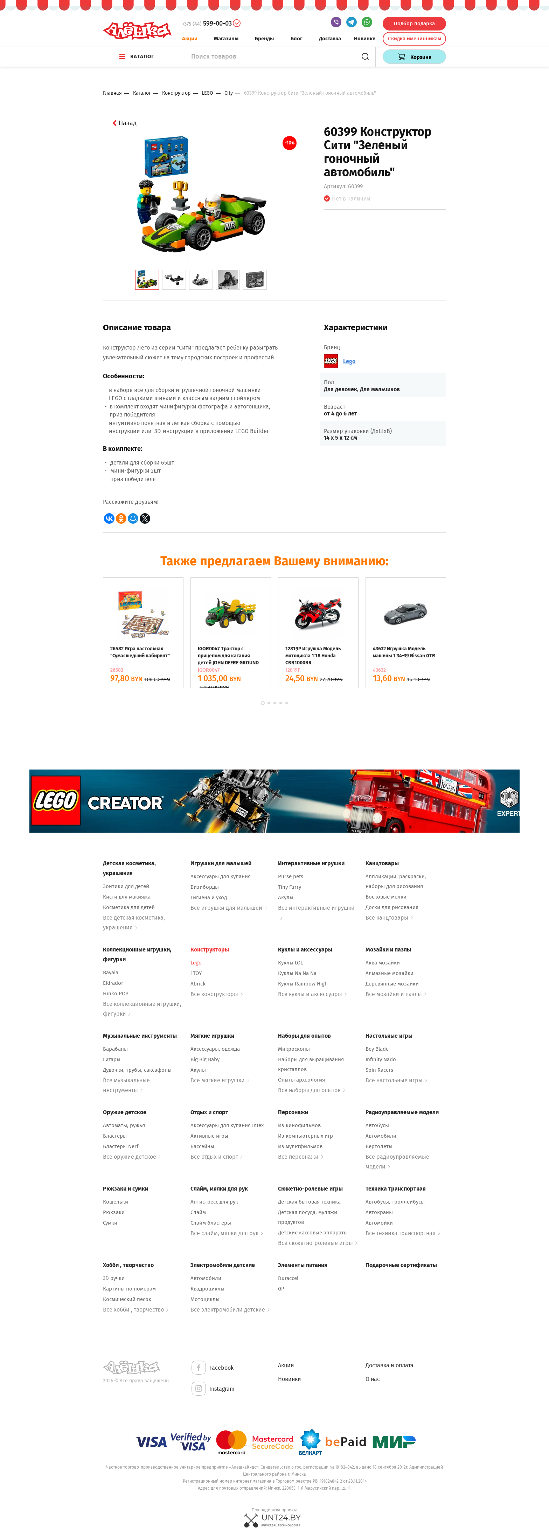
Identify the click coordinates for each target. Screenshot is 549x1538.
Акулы (285, 897)
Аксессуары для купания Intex (227, 1125)
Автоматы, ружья (124, 1125)
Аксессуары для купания (220, 876)
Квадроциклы (207, 1289)
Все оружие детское (132, 1156)
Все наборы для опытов (311, 1090)
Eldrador (113, 983)
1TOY (196, 973)
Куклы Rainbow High (303, 984)
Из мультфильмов (300, 1146)
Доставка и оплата (390, 1365)
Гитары (111, 1059)
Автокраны (379, 1212)
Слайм (198, 1212)
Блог (297, 38)
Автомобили (381, 1136)
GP (281, 1289)
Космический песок (127, 1299)
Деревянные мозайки (392, 984)
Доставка (330, 38)
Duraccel (288, 1278)
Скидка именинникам (414, 38)
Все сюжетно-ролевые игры (317, 1243)
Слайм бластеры (210, 1223)
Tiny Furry (289, 887)
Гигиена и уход (208, 897)
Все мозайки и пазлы (396, 994)
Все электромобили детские (230, 1309)
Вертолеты (379, 1146)
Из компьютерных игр (305, 1136)
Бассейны (202, 1146)
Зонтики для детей (126, 886)
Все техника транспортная (403, 1233)
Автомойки (379, 1223)
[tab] (147, 280)
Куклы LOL (290, 963)
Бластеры (115, 1136)
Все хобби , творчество (135, 1309)
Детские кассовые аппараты (313, 1232)
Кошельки (115, 1202)
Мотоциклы (205, 1299)
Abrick (198, 984)
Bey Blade (377, 1049)
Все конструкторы (216, 994)
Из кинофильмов (299, 1125)
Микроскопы (294, 1049)
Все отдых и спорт (216, 1156)
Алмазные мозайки (390, 973)
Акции (189, 38)
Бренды (264, 38)
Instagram (212, 1389)
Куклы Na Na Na (297, 973)
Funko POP (115, 993)
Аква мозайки (383, 963)
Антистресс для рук (214, 1202)
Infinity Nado (381, 1059)
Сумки (110, 1223)
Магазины (226, 38)
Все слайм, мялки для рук (226, 1233)
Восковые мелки (386, 897)
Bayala (110, 972)
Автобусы (377, 1125)
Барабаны (115, 1049)
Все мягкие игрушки (219, 1080)
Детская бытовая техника (309, 1202)
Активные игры (209, 1136)
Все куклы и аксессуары (312, 994)
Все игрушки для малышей (228, 907)
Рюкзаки (114, 1212)
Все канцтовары (389, 917)
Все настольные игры (396, 1080)
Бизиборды (204, 887)
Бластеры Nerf (120, 1146)
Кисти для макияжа (127, 897)
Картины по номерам (129, 1289)
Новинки (365, 38)
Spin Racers (379, 1070)
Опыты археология (301, 1080)
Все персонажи (300, 1156)
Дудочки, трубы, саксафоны (137, 1070)
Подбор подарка (414, 23)
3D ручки (114, 1278)
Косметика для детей (129, 907)
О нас (373, 1379)
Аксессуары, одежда (215, 1049)
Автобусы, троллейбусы (395, 1202)
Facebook (212, 1368)
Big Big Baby (205, 1059)
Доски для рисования (392, 907)
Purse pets (290, 876)
